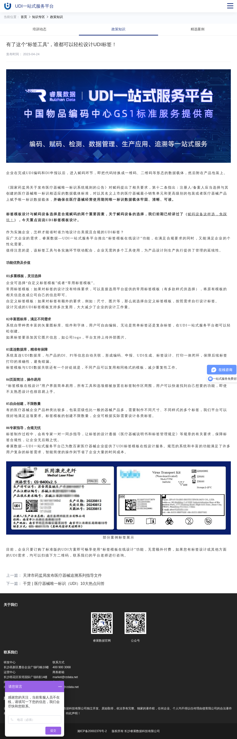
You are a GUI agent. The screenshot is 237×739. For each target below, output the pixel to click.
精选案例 (197, 29)
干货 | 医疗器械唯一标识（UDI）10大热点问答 (63, 583)
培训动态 (39, 29)
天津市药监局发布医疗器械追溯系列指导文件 (62, 575)
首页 (24, 17)
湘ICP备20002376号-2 (92, 731)
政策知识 (56, 17)
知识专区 (39, 17)
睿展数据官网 (102, 640)
